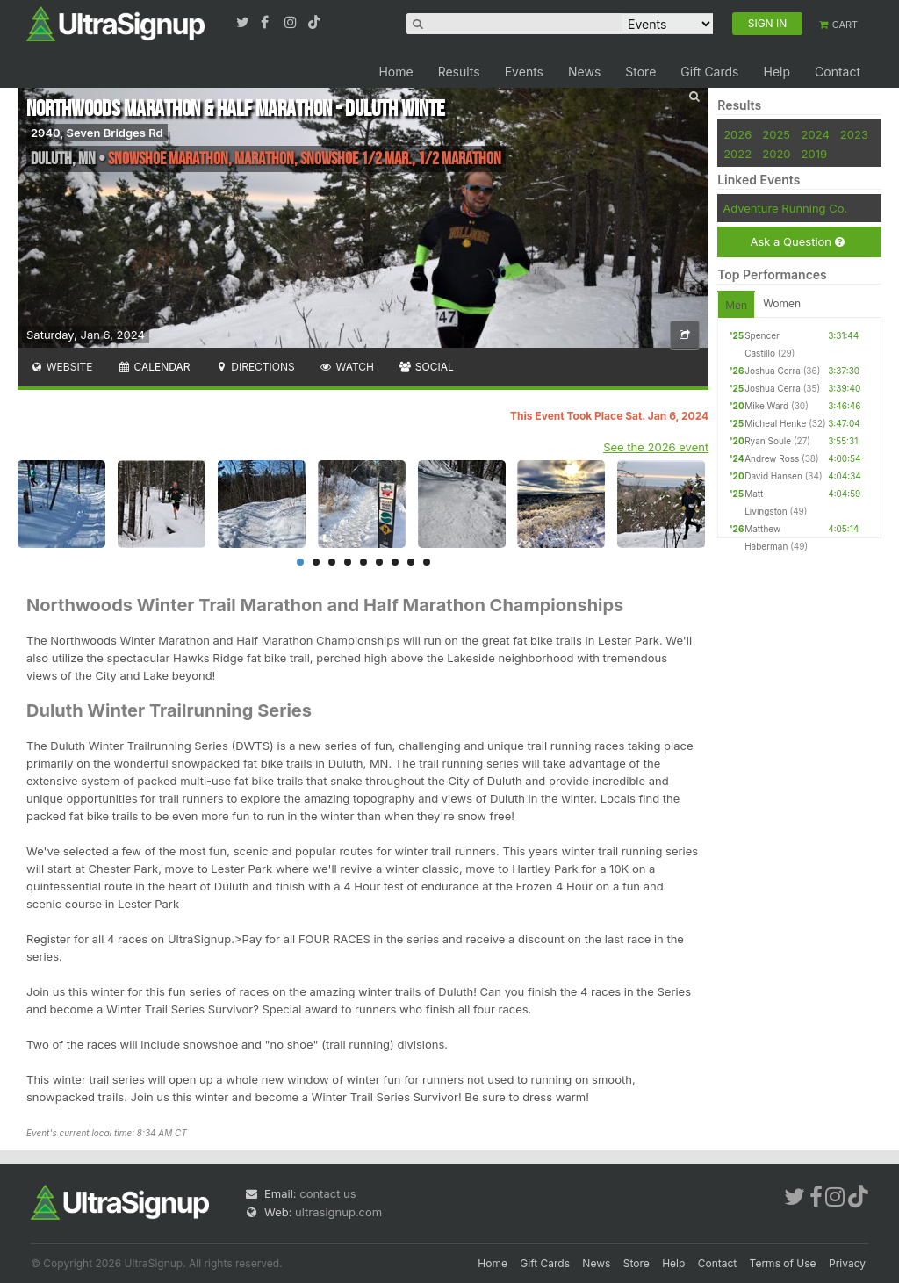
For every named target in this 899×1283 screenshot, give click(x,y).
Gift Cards (709, 71)
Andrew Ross (771, 458)
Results (459, 71)
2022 (737, 154)
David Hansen (773, 476)
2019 (814, 154)
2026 (737, 134)
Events (524, 71)
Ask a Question (797, 242)
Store (640, 71)
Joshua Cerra (772, 370)
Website (61, 366)
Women (782, 303)
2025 (776, 134)
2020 (776, 154)
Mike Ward (766, 405)
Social (426, 366)
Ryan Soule (767, 441)
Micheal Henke (775, 423)
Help (776, 71)
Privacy (847, 1263)
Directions (254, 366)
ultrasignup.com (338, 1212)
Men (736, 305)
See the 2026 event (655, 447)
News (584, 71)
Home (395, 71)
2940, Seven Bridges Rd (97, 133)
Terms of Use (783, 1263)
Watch (347, 366)
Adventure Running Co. (785, 208)
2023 (854, 134)
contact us (327, 1193)
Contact (837, 71)
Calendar (154, 366)
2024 (816, 134)
